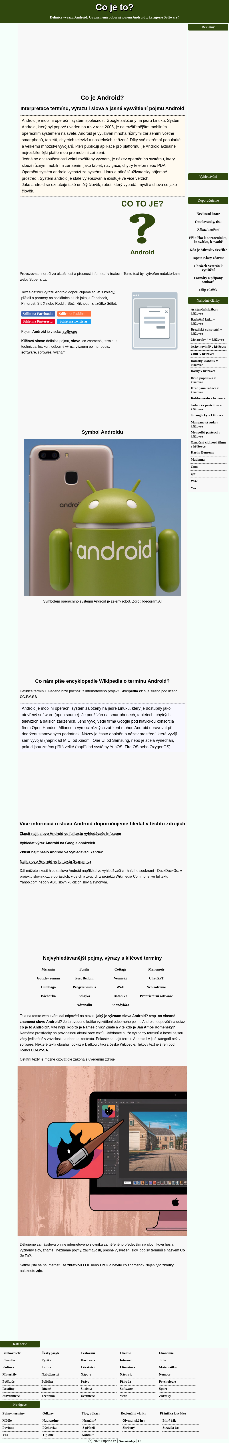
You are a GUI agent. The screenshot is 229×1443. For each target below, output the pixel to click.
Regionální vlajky (133, 1413)
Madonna (198, 459)
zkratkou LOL (78, 1265)
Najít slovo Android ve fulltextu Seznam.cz (55, 861)
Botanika (120, 996)
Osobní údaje (127, 1441)
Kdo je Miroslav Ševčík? (208, 250)
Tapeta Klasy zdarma (208, 258)
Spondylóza (120, 1005)
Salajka (84, 996)
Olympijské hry (134, 1420)
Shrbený (129, 1427)
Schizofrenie (156, 987)
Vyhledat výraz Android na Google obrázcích (57, 843)
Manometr (156, 969)
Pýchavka (49, 1427)
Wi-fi (120, 987)
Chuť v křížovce (202, 354)
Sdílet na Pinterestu (38, 321)
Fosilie (84, 969)
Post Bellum (84, 978)
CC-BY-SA (28, 697)
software (69, 331)
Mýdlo (7, 1420)
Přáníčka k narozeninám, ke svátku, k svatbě (208, 240)
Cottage (120, 969)
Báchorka (48, 996)
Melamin (48, 969)
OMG (104, 1265)
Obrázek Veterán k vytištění (208, 268)
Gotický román (48, 978)
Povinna (8, 1427)
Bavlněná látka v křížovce (203, 321)
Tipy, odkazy (91, 1413)
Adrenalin (84, 1005)
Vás (5, 1435)
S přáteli (88, 1427)
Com (194, 466)
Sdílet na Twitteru (74, 321)
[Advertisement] (102, 59)
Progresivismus (84, 987)
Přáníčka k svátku (173, 1413)
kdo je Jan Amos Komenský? (150, 1027)
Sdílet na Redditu (74, 314)
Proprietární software (156, 996)
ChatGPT (156, 978)
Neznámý (89, 1420)
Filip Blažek (208, 290)
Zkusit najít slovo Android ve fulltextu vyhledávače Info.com (70, 834)
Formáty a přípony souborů (208, 280)
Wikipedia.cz (132, 691)
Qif (193, 474)
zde (39, 1271)
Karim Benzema (202, 452)
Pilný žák (169, 1420)
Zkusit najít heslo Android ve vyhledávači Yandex (61, 852)
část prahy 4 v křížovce (207, 339)
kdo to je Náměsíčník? (86, 1027)
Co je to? (114, 7)
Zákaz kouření (208, 230)
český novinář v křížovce (208, 346)
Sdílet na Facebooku (38, 314)
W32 (194, 481)
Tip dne (48, 1435)
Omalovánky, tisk (208, 222)
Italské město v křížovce (208, 398)
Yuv (194, 488)
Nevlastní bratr (208, 214)
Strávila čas (171, 1427)
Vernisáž (120, 978)
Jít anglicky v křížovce (207, 415)
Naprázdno (50, 1420)
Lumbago (48, 987)
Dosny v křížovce (203, 371)
